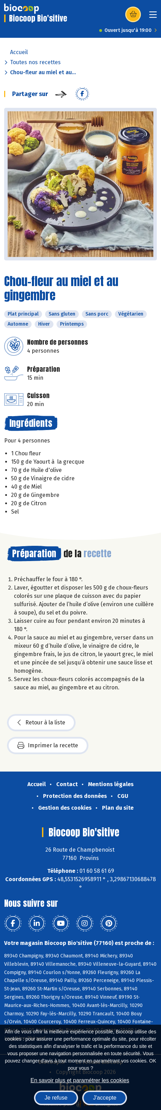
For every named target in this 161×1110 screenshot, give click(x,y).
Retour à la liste (41, 722)
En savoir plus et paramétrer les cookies (80, 1080)
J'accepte (104, 1098)
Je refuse (56, 1098)
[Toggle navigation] (153, 16)
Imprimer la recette (47, 745)
